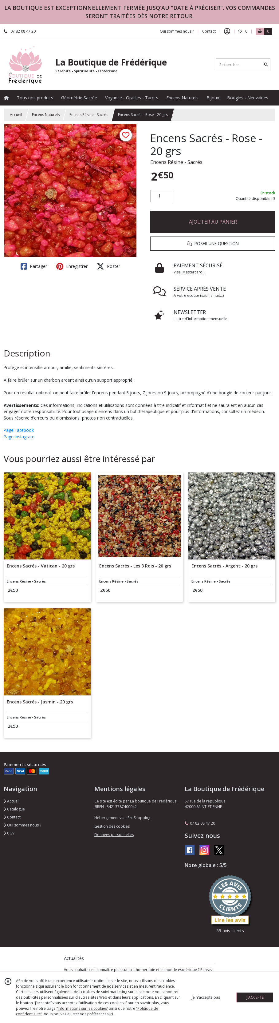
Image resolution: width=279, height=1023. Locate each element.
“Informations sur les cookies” (82, 1008)
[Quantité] (161, 196)
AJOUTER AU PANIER (213, 221)
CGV (9, 833)
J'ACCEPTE (255, 997)
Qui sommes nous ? (22, 825)
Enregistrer (72, 266)
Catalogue (14, 809)
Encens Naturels (46, 114)
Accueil (16, 114)
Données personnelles (114, 834)
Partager (34, 266)
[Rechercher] (266, 65)
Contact (209, 31)
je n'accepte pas (206, 997)
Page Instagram (19, 437)
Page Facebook (19, 430)
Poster (108, 266)
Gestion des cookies (112, 826)
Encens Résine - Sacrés (88, 114)
